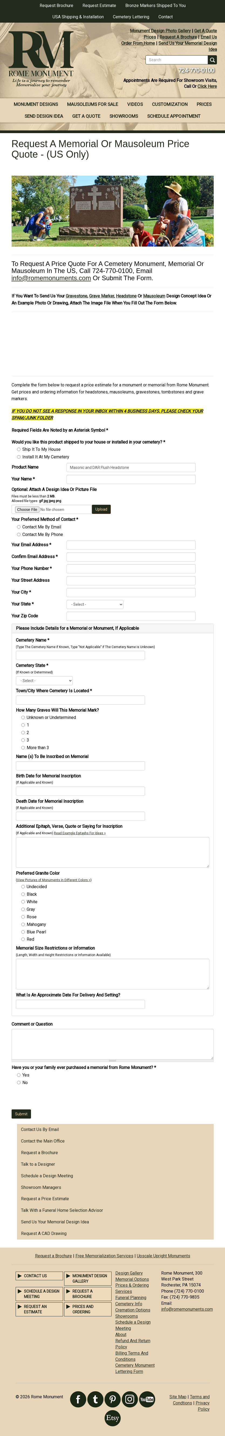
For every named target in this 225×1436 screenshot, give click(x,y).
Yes (25, 1075)
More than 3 (38, 747)
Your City (21, 592)
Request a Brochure (39, 1152)
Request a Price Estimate (45, 1198)
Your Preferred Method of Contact (45, 519)
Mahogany (36, 924)
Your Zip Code (25, 615)
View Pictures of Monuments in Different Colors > (54, 880)
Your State (23, 604)
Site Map (177, 1396)
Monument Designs (36, 104)
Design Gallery (129, 1273)
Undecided (37, 886)
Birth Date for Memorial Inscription (48, 775)
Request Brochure (56, 5)
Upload (101, 509)
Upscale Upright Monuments (163, 1255)
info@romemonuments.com (51, 278)
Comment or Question (32, 1024)
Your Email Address (31, 544)
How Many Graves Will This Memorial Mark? (57, 710)
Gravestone (76, 296)
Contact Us (35, 1276)
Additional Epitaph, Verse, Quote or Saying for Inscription (69, 826)
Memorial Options (132, 1279)
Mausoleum (154, 296)
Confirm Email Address (35, 556)
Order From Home (138, 43)
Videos (135, 104)
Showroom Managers (41, 1187)
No (25, 1082)
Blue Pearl (36, 932)
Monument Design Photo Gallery (160, 30)
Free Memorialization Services (104, 1255)
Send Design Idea (44, 116)
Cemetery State (32, 665)
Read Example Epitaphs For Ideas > (80, 833)
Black (32, 894)
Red (30, 939)
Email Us (208, 37)
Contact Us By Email (40, 1129)
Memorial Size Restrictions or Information (55, 948)
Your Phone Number (32, 568)
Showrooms (123, 116)
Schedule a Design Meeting (47, 1175)
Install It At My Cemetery (45, 456)
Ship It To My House (41, 449)
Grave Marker (101, 296)
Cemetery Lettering (131, 16)
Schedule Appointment (173, 116)
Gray (31, 909)
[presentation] (53, 1098)
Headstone (126, 296)
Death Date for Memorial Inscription (49, 801)
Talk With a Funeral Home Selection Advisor (62, 1210)
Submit (21, 1114)
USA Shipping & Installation (78, 16)
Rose (32, 916)
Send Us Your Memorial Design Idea (55, 1221)
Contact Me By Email (41, 527)
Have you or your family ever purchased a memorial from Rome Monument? (84, 1067)
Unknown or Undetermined (51, 717)
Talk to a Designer (38, 1164)
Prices (150, 37)
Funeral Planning (130, 1297)
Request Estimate (99, 5)
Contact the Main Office (43, 1141)
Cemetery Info (128, 1303)
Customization (170, 104)
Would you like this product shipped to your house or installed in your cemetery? (88, 442)
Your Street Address (31, 580)
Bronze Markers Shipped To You (155, 5)
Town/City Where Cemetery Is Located (54, 690)
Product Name (25, 467)
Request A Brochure (178, 37)
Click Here (207, 86)
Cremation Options (132, 1310)
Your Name (23, 479)
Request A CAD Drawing (44, 1233)
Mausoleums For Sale (92, 104)
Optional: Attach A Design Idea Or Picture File (54, 489)
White (32, 901)
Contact (165, 16)
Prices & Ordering (132, 1285)
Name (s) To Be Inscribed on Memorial (52, 756)
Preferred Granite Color (38, 873)
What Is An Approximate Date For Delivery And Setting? (68, 995)
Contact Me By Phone (42, 534)
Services (123, 1291)
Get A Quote (205, 30)
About (120, 1334)
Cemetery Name (32, 640)
